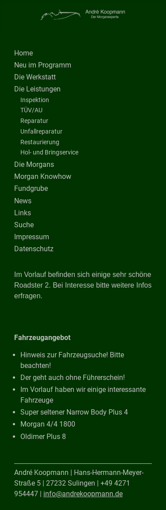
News (22, 201)
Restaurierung (39, 142)
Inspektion (34, 99)
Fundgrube (31, 188)
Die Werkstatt (35, 77)
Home (23, 53)
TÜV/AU (31, 110)
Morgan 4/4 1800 (47, 424)
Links (22, 213)
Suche (24, 225)
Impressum (31, 237)
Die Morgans (34, 164)
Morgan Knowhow (42, 176)
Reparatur (34, 120)
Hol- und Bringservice (49, 152)
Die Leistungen (37, 89)
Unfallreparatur (41, 131)
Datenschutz (34, 249)
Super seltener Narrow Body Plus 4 (74, 412)
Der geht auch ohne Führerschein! (72, 377)
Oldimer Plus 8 (43, 436)
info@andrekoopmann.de (83, 494)
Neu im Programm (42, 65)
